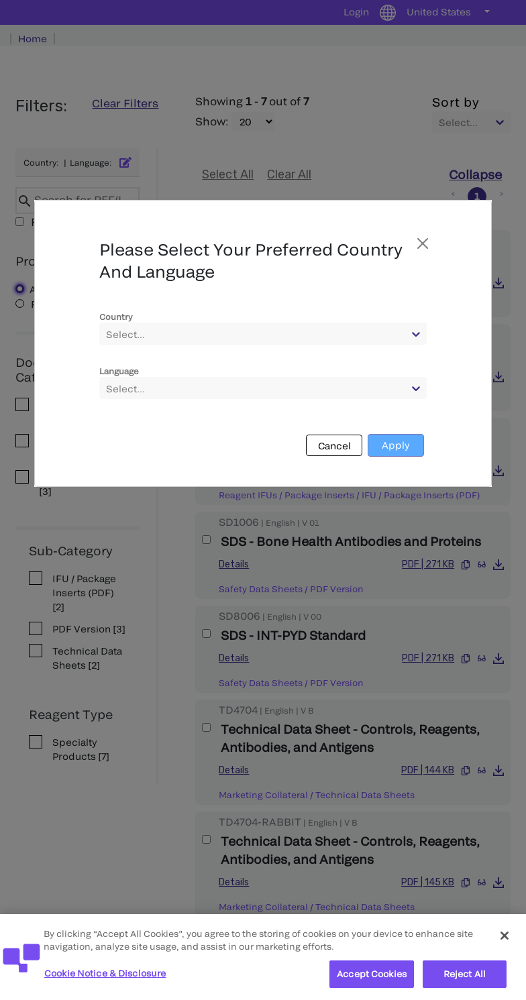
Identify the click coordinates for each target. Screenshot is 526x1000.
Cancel (334, 445)
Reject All (464, 983)
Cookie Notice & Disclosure (105, 982)
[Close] (504, 945)
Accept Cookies (372, 983)
